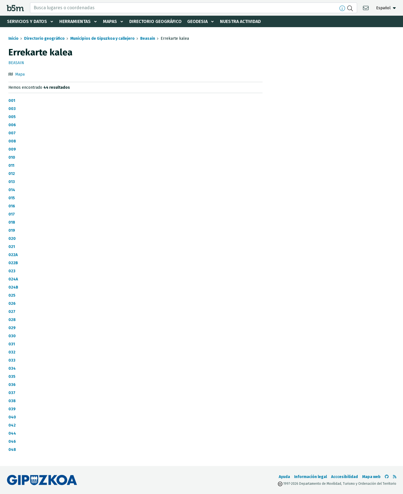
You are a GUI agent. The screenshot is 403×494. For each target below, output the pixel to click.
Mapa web (371, 476)
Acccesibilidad (344, 476)
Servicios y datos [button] (27, 21)
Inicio (13, 38)
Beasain (147, 38)
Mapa (20, 74)
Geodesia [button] (197, 21)
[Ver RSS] (394, 476)
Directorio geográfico (155, 21)
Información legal (310, 476)
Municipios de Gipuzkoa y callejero (102, 38)
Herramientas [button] (75, 21)
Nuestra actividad (240, 21)
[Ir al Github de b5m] (387, 476)
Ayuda (284, 476)
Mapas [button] (110, 21)
